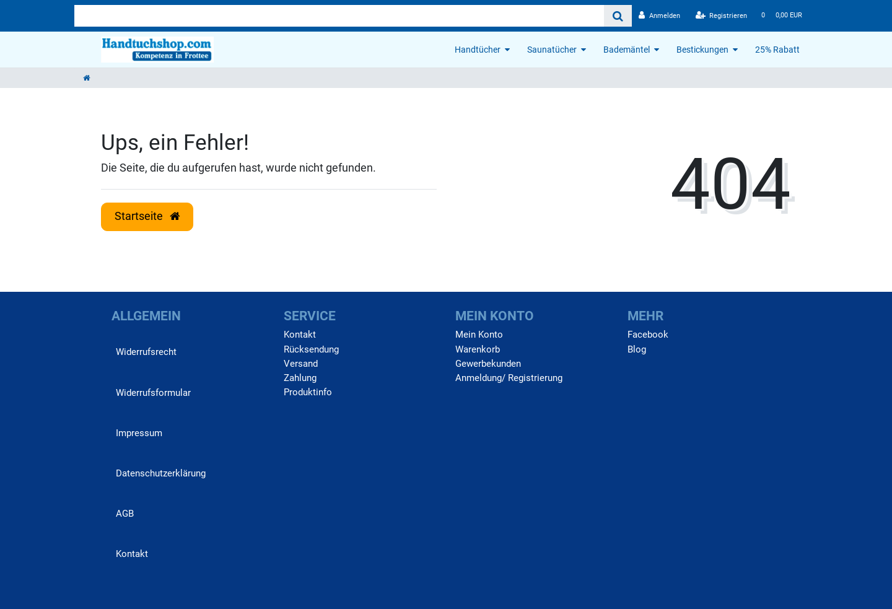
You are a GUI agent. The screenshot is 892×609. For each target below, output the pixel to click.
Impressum (139, 433)
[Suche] (618, 16)
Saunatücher (552, 50)
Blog (636, 349)
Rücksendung (311, 349)
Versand (301, 363)
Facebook (647, 334)
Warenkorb (477, 349)
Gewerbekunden (488, 363)
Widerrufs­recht (146, 351)
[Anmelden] (659, 16)
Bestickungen (702, 50)
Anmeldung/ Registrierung (508, 377)
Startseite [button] (147, 216)
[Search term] (339, 16)
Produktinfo (308, 392)
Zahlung (300, 377)
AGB (125, 513)
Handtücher (478, 50)
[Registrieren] (721, 16)
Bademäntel (626, 50)
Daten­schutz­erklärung (161, 473)
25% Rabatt (777, 50)
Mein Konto (479, 334)
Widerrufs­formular (153, 392)
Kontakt (132, 553)
